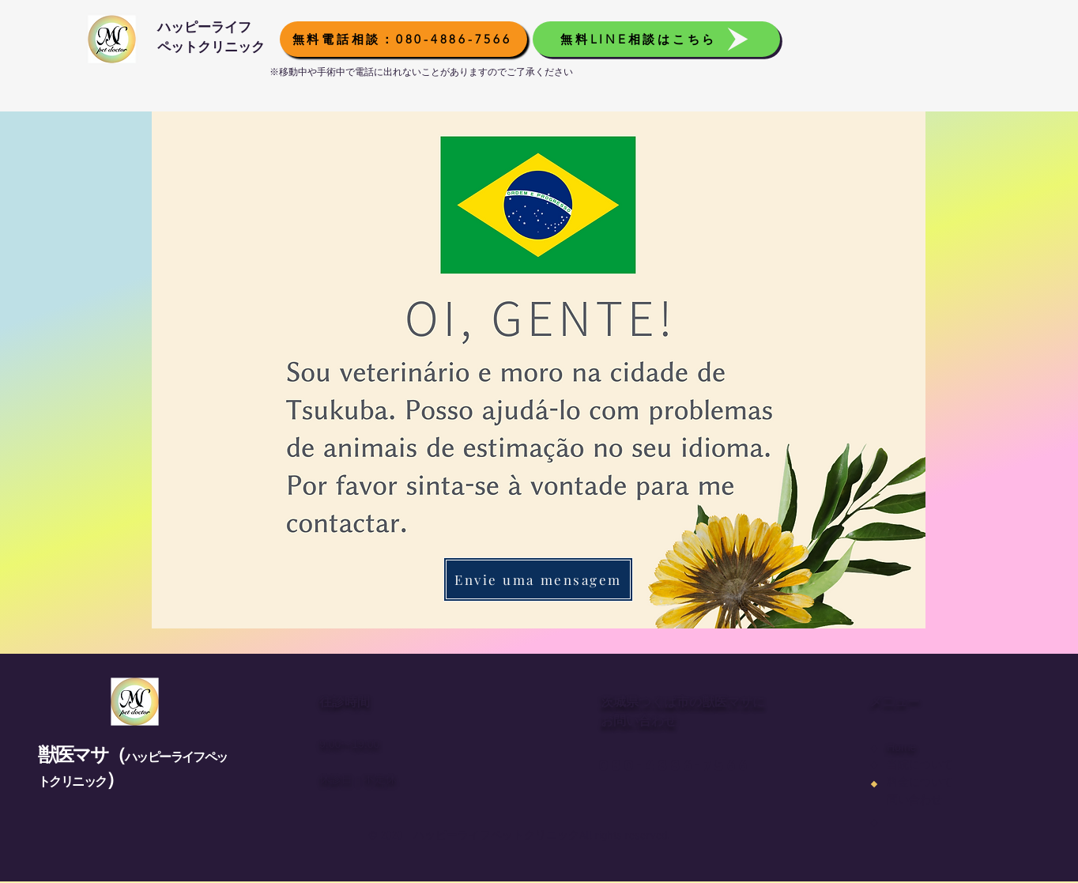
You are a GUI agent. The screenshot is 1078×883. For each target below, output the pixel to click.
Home (901, 747)
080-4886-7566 (674, 765)
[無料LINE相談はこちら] (656, 39)
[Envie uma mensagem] (538, 579)
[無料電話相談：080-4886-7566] (403, 39)
